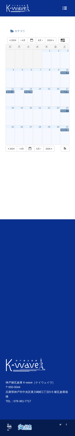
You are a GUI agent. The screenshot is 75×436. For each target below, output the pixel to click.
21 (40, 108)
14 (40, 89)
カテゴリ (19, 30)
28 (40, 127)
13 (31, 89)
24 (67, 108)
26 (22, 127)
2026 (51, 40)
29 (49, 127)
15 (49, 89)
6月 (40, 40)
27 (31, 127)
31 (67, 127)
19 (22, 108)
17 (67, 89)
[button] (65, 149)
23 (58, 108)
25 (12, 127)
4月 (23, 40)
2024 (13, 40)
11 (12, 89)
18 (12, 108)
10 (67, 70)
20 (31, 108)
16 (58, 89)
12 (22, 89)
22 (49, 108)
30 (58, 127)
